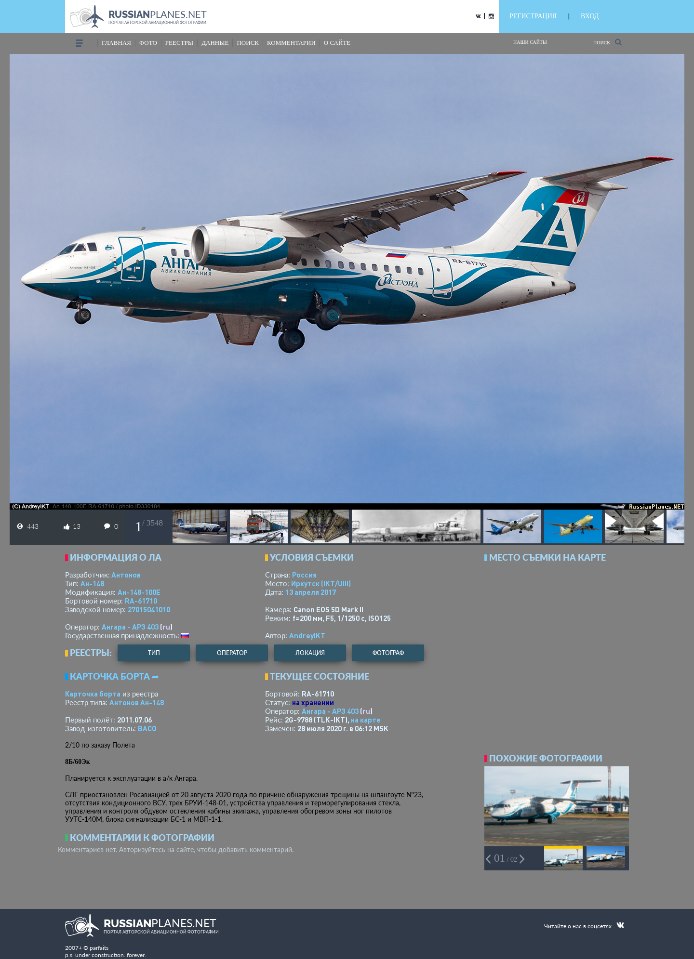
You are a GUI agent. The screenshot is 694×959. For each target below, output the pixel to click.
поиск (248, 42)
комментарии (291, 42)
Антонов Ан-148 (136, 702)
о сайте (337, 42)
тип (154, 653)
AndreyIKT (307, 635)
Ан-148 (92, 583)
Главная (116, 42)
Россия (304, 574)
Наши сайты (530, 42)
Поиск (607, 42)
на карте (366, 719)
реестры (179, 42)
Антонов (126, 574)
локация (310, 653)
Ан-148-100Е (139, 592)
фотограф (388, 653)
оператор (232, 653)
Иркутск (321, 583)
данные (214, 42)
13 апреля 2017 (310, 592)
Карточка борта (92, 693)
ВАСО (147, 728)
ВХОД (590, 16)
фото (148, 42)
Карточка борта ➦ (114, 676)
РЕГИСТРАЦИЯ (533, 16)
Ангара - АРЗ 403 (130, 626)
